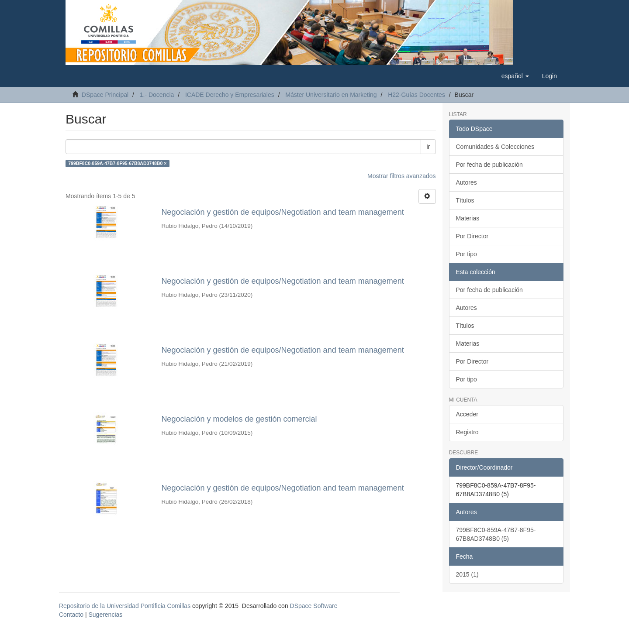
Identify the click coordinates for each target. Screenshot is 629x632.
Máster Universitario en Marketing (331, 94)
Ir (428, 146)
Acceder (467, 414)
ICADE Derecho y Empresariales (229, 94)
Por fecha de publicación (489, 164)
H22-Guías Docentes (416, 94)
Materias (468, 218)
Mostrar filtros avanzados (401, 175)
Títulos (465, 200)
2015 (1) (467, 574)
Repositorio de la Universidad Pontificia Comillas (124, 605)
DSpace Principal (105, 94)
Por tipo (466, 254)
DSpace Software (314, 605)
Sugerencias (105, 614)
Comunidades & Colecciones (495, 146)
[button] (515, 76)
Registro (467, 432)
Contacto (71, 614)
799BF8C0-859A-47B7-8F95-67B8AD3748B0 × (117, 163)
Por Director (472, 236)
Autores (466, 182)
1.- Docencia (157, 94)
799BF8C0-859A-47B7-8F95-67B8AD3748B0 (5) (496, 534)
